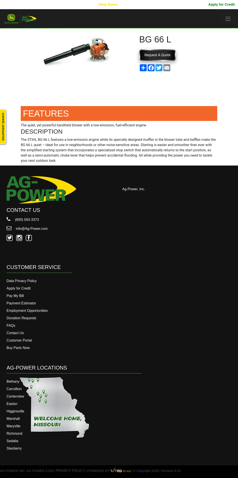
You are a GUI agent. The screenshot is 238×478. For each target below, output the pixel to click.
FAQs (11, 325)
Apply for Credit (221, 4)
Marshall (13, 418)
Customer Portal (19, 340)
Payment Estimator (21, 303)
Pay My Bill (195, 4)
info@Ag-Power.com (27, 228)
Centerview (15, 396)
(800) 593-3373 (23, 220)
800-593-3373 (16, 4)
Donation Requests (21, 318)
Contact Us (15, 333)
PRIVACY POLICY (70, 471)
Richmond (14, 433)
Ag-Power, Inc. (133, 189)
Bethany (13, 381)
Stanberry (14, 448)
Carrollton (14, 389)
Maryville (13, 426)
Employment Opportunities (27, 310)
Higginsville (15, 411)
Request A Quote (158, 55)
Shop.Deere (108, 4)
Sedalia (12, 441)
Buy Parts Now (18, 348)
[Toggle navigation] (228, 18)
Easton (12, 404)
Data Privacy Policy (22, 281)
